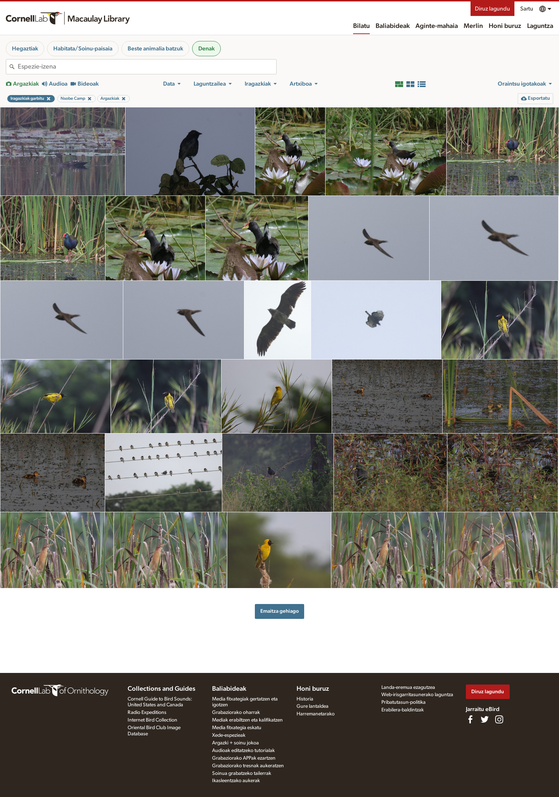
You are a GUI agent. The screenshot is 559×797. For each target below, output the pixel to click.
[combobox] (147, 66)
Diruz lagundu (492, 9)
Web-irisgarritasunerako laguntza (417, 694)
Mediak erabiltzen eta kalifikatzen (247, 720)
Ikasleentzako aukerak (236, 780)
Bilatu (361, 26)
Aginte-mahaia (436, 26)
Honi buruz (505, 26)
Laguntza (540, 26)
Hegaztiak (25, 49)
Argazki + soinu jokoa (235, 742)
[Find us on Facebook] (470, 719)
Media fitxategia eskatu (236, 727)
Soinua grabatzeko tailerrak (241, 773)
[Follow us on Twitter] (484, 719)
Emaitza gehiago (279, 611)
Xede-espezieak (228, 735)
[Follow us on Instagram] (499, 719)
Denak (206, 49)
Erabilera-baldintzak (402, 709)
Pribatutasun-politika (403, 702)
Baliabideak (393, 26)
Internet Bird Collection (152, 720)
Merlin (473, 26)
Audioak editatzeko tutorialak (243, 750)
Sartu (526, 9)
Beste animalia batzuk (155, 49)
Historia (305, 699)
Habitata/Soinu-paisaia (82, 49)
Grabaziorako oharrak (236, 712)
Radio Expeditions (147, 712)
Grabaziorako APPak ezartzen (244, 758)
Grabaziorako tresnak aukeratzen (248, 765)
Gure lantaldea (312, 706)
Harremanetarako (316, 713)
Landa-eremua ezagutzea (408, 687)
